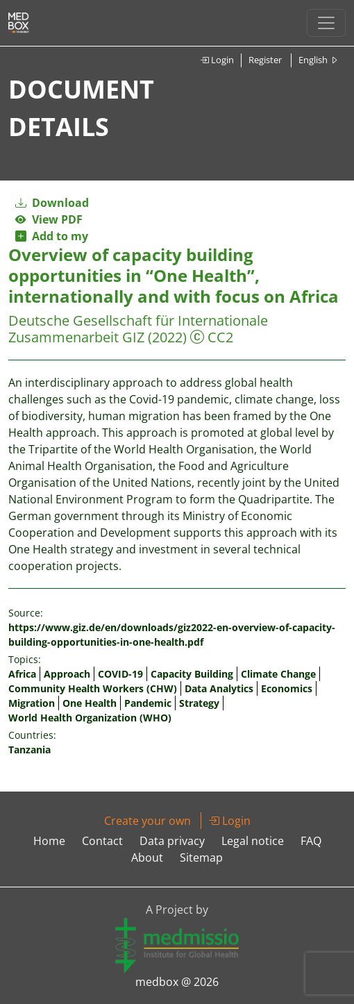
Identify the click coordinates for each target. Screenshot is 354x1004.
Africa (22, 673)
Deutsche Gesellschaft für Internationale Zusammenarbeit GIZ (138, 328)
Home (49, 840)
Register (265, 59)
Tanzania (29, 749)
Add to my (51, 236)
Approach (67, 673)
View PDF (49, 219)
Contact (102, 840)
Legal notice (252, 840)
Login (217, 59)
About (147, 857)
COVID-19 (120, 673)
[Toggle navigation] (326, 23)
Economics (286, 688)
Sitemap (201, 857)
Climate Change (278, 673)
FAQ (311, 840)
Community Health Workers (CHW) (92, 688)
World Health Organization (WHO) (89, 717)
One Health (89, 703)
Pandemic (147, 703)
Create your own (147, 820)
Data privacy (172, 840)
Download (52, 202)
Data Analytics (219, 688)
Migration (31, 703)
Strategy (199, 703)
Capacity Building (192, 673)
